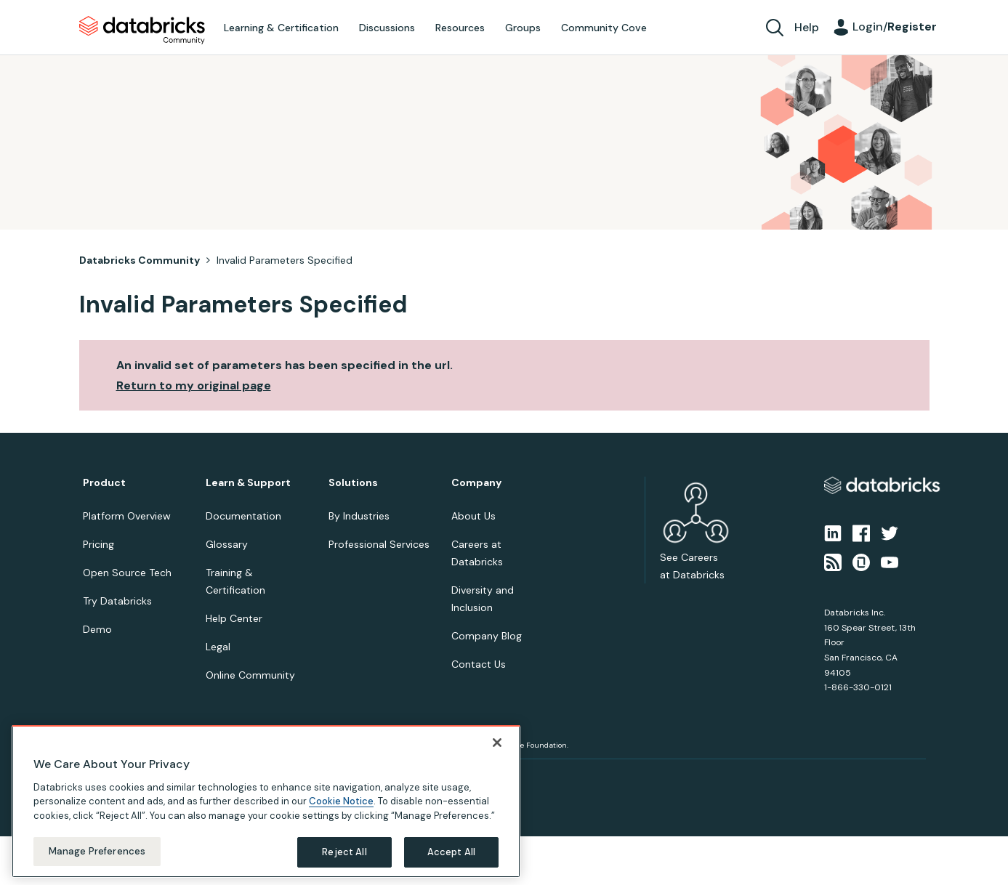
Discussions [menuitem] (387, 27)
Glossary (227, 544)
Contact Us (478, 664)
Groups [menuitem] (523, 27)
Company (476, 483)
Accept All (451, 853)
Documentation (243, 515)
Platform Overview (127, 515)
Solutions (353, 483)
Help (806, 27)
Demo (97, 629)
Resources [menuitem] (460, 27)
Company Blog (486, 635)
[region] (266, 802)
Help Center (234, 618)
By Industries (359, 515)
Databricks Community (142, 30)
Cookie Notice (341, 802)
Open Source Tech (127, 572)
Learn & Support (248, 483)
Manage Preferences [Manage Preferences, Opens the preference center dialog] (97, 852)
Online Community (250, 675)
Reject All (344, 853)
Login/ (894, 26)
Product (104, 483)
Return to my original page (193, 385)
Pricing (98, 544)
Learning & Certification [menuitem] (281, 27)
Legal (218, 646)
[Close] (497, 743)
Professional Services (379, 544)
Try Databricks (117, 600)
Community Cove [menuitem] (604, 27)
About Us (473, 515)
